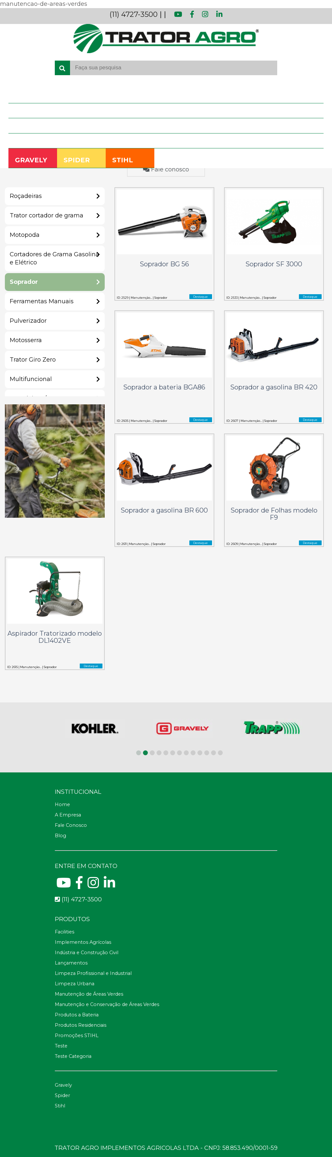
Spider (62, 1095)
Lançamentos (71, 963)
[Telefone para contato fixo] (166, 900)
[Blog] (166, 836)
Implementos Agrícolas (83, 942)
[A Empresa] (166, 815)
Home (21, 95)
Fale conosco (166, 169)
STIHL (122, 160)
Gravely (63, 1085)
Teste (61, 1046)
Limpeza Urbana (74, 984)
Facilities (64, 932)
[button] (138, 752)
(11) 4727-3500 (134, 14)
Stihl (60, 1106)
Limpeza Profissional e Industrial (93, 973)
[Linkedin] (109, 885)
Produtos (24, 125)
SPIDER (77, 160)
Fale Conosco (28, 140)
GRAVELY (31, 160)
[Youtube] (64, 885)
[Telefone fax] (166, 919)
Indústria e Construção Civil (86, 952)
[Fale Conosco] (166, 825)
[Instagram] (93, 885)
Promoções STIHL (77, 1035)
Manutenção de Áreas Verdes (89, 994)
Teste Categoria (73, 1056)
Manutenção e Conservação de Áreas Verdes (107, 1004)
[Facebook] (79, 885)
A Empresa (25, 110)
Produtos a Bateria (77, 1015)
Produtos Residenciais (80, 1025)
